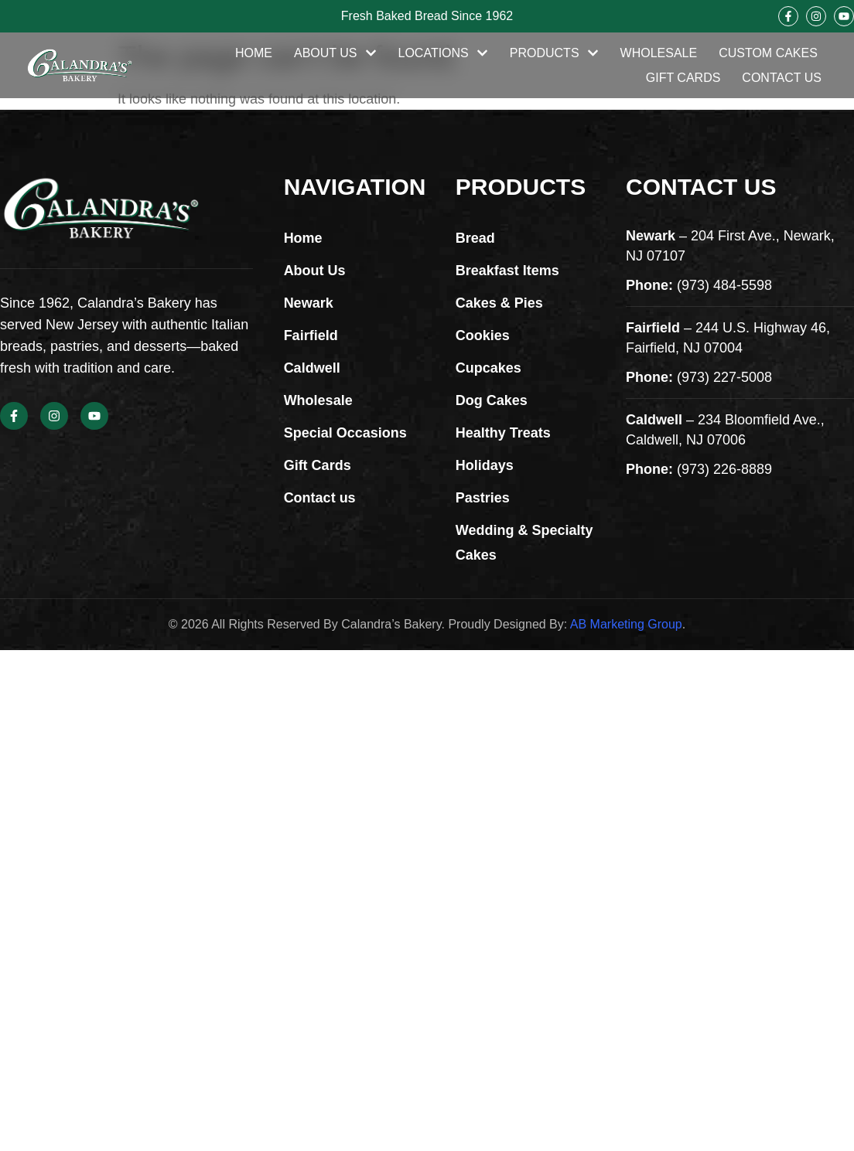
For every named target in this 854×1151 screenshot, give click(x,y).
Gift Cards (683, 77)
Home (253, 53)
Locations (443, 53)
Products (554, 53)
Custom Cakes (768, 53)
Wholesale (659, 53)
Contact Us (782, 77)
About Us (335, 53)
